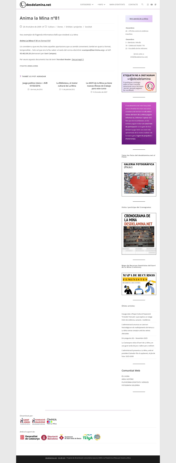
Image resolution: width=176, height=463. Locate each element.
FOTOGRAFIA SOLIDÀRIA (131, 385)
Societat (88, 27)
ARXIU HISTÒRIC (128, 379)
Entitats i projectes (74, 27)
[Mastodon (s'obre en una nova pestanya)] (155, 4)
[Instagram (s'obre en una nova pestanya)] (148, 4)
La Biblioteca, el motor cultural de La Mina (67, 84)
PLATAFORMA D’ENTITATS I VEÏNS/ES (135, 382)
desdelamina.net (51, 458)
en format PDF (35, 40)
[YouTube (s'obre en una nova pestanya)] (152, 4)
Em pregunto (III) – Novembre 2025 (135, 338)
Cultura (51, 27)
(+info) (138, 139)
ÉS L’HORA (125, 376)
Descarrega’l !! (78, 59)
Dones (60, 27)
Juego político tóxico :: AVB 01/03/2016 (35, 84)
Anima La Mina (33, 66)
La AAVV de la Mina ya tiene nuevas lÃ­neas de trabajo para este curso (99, 86)
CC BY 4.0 (61, 458)
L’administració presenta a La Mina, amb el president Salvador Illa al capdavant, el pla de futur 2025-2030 (138, 353)
